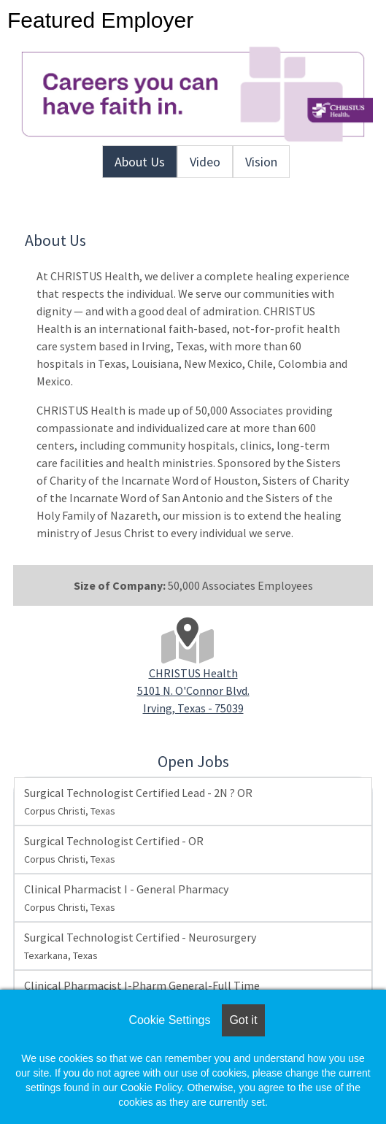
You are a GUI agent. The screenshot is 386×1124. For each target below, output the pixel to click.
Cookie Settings (169, 1020)
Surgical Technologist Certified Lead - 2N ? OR (138, 801)
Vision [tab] (261, 161)
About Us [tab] (140, 161)
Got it (243, 1020)
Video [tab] (205, 161)
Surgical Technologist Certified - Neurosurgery (140, 946)
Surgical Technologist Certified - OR (114, 850)
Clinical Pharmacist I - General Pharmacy (126, 898)
